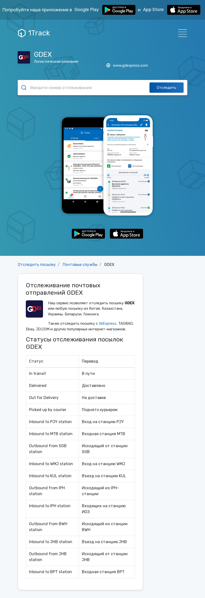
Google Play (104, 10)
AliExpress (107, 323)
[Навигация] (181, 33)
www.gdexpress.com (127, 65)
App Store (171, 10)
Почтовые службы (80, 264)
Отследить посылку (37, 264)
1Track (34, 33)
